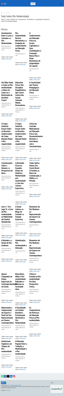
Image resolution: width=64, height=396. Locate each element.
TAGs (2, 12)
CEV (3, 382)
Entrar (32, 3)
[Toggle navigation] (60, 3)
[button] (2, 376)
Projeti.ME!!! (8, 390)
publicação (8, 59)
